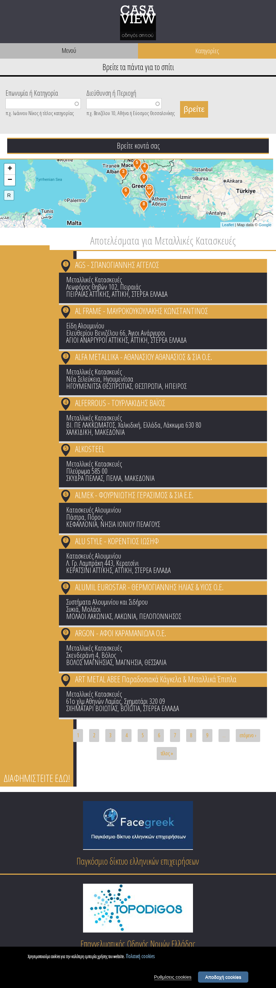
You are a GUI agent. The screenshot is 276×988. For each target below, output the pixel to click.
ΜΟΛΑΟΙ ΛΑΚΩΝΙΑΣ (89, 616)
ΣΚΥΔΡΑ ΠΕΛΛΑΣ (84, 478)
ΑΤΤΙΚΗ (120, 294)
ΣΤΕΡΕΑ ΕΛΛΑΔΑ (149, 294)
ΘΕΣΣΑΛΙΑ (155, 662)
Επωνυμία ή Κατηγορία (31, 92)
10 (67, 678)
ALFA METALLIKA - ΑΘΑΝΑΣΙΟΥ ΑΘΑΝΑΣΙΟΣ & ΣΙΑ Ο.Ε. (143, 357)
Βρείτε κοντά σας (138, 145)
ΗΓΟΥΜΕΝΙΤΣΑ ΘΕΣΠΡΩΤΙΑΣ (99, 386)
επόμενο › (248, 735)
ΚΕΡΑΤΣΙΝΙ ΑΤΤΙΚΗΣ (89, 570)
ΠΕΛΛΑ (113, 478)
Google (265, 225)
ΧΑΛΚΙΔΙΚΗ (79, 432)
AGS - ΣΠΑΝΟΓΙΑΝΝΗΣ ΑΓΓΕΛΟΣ (117, 264)
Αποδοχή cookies (223, 977)
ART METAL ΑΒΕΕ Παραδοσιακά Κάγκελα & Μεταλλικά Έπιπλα (155, 679)
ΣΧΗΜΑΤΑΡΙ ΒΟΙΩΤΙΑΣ (92, 708)
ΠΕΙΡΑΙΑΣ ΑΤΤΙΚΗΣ (87, 294)
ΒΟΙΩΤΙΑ (130, 708)
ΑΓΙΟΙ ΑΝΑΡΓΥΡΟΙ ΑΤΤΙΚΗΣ (97, 340)
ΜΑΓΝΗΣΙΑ (128, 662)
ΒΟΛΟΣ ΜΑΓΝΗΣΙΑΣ (89, 662)
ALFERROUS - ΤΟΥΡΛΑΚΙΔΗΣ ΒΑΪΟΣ (120, 403)
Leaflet (228, 225)
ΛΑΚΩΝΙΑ (125, 616)
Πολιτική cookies (140, 956)
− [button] (10, 180)
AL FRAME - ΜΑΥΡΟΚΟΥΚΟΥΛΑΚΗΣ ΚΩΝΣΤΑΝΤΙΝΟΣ (141, 311)
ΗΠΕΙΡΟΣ (176, 386)
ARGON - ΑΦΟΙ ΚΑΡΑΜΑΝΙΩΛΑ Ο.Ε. (120, 633)
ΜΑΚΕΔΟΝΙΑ (110, 432)
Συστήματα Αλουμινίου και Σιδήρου (107, 602)
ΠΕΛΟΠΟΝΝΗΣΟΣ (160, 616)
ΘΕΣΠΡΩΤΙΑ (148, 386)
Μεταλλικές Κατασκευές (94, 279)
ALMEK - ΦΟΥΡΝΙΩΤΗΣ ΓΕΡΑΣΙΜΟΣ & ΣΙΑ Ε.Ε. (134, 495)
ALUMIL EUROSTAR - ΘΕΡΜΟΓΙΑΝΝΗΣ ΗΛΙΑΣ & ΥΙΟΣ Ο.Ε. (149, 587)
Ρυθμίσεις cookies (173, 977)
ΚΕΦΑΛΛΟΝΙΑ (81, 524)
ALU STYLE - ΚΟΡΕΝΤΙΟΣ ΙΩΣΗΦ (117, 541)
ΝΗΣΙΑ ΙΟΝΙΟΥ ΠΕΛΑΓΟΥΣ (130, 524)
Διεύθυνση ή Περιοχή (111, 92)
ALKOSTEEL (90, 449)
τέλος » (167, 753)
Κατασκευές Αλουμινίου (93, 510)
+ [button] (10, 169)
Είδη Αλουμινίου (85, 326)
